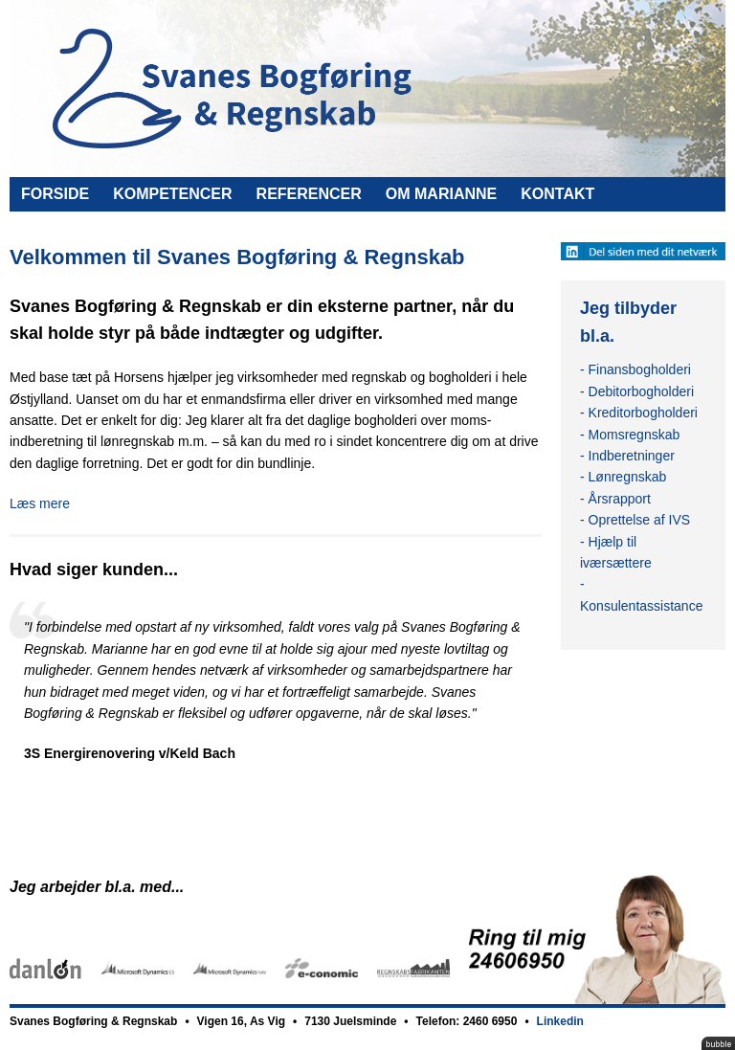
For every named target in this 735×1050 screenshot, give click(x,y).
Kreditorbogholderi (643, 412)
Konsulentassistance (641, 606)
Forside (55, 194)
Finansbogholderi (640, 369)
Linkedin (560, 1021)
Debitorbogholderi (642, 391)
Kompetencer (172, 194)
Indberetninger (632, 455)
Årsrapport (620, 498)
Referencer (309, 194)
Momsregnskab (634, 434)
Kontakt (557, 194)
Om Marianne (441, 194)
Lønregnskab (628, 476)
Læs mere (40, 503)
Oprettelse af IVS (640, 519)
